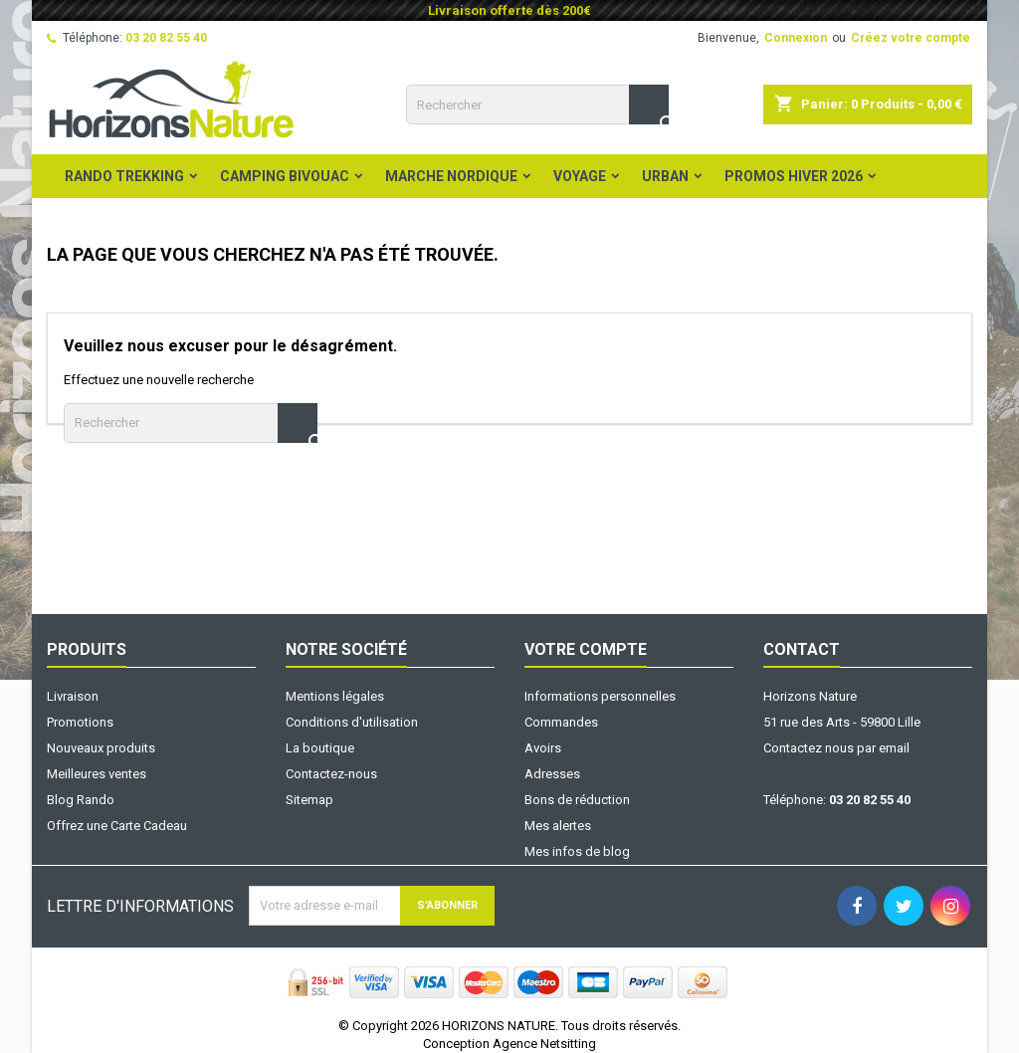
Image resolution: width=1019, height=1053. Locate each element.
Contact (801, 649)
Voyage (579, 176)
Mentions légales (335, 696)
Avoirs (542, 747)
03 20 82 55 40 (166, 38)
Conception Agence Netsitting (509, 1043)
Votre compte (585, 649)
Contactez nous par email (836, 747)
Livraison (73, 696)
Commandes (561, 722)
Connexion (795, 38)
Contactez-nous (331, 773)
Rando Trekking (124, 176)
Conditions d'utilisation (352, 722)
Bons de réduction (577, 799)
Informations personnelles (600, 696)
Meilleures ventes (96, 773)
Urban (665, 176)
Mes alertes (557, 825)
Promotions (80, 722)
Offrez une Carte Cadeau (117, 825)
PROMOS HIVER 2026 (793, 176)
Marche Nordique (451, 176)
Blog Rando (80, 799)
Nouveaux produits (101, 747)
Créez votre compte (910, 38)
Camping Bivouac (284, 176)
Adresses (552, 773)
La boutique (320, 747)
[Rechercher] (537, 104)
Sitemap (309, 799)
